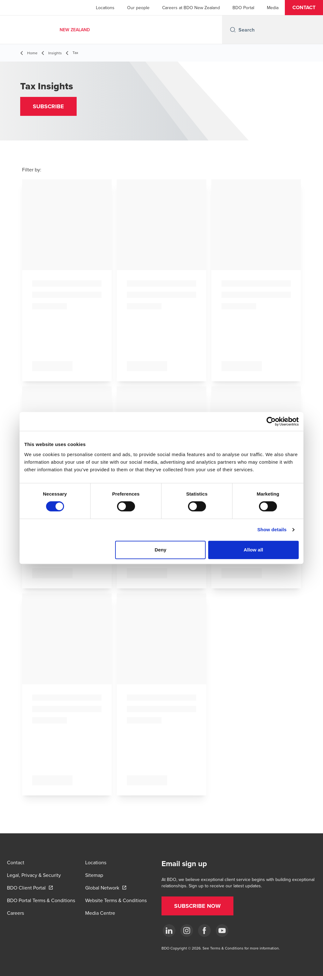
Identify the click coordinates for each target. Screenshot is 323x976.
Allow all (253, 549)
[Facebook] (204, 930)
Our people (138, 7)
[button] (304, 7)
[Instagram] (186, 930)
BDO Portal (243, 7)
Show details (272, 529)
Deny (160, 549)
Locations (105, 7)
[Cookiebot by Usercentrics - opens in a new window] (271, 421)
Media (273, 7)
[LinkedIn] (169, 930)
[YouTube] (222, 930)
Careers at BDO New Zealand (191, 7)
